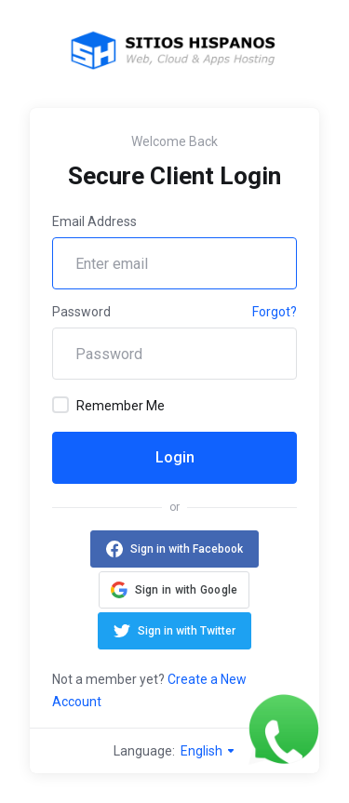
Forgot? (274, 311)
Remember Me (108, 404)
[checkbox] (60, 404)
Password (81, 311)
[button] (174, 590)
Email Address (94, 221)
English (208, 750)
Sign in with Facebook (186, 548)
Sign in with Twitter (186, 630)
